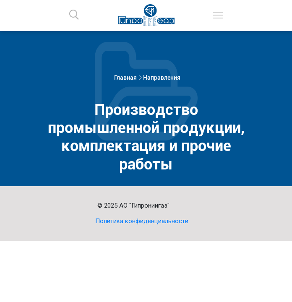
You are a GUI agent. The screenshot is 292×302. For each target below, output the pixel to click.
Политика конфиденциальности (141, 221)
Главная (125, 77)
